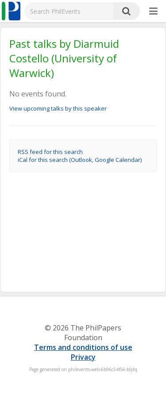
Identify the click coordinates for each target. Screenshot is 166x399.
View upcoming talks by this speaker (58, 108)
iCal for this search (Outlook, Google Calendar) (80, 160)
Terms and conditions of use (83, 347)
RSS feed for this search (50, 152)
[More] (153, 11)
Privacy (83, 357)
